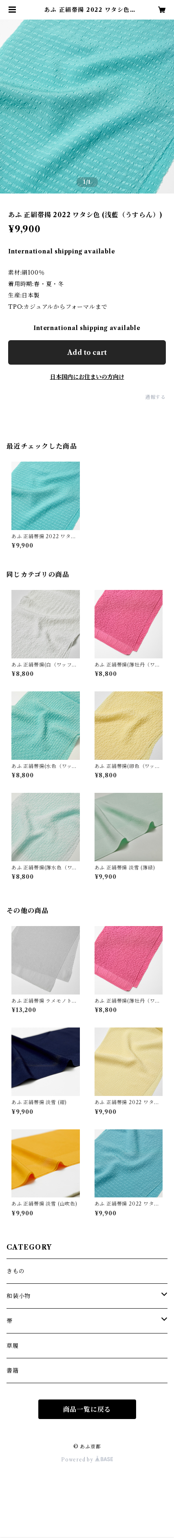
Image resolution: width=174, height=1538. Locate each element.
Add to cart (87, 352)
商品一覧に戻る (87, 1409)
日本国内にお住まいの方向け (87, 377)
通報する (155, 397)
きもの (15, 1271)
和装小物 (19, 1296)
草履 (13, 1345)
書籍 (13, 1370)
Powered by (87, 1460)
